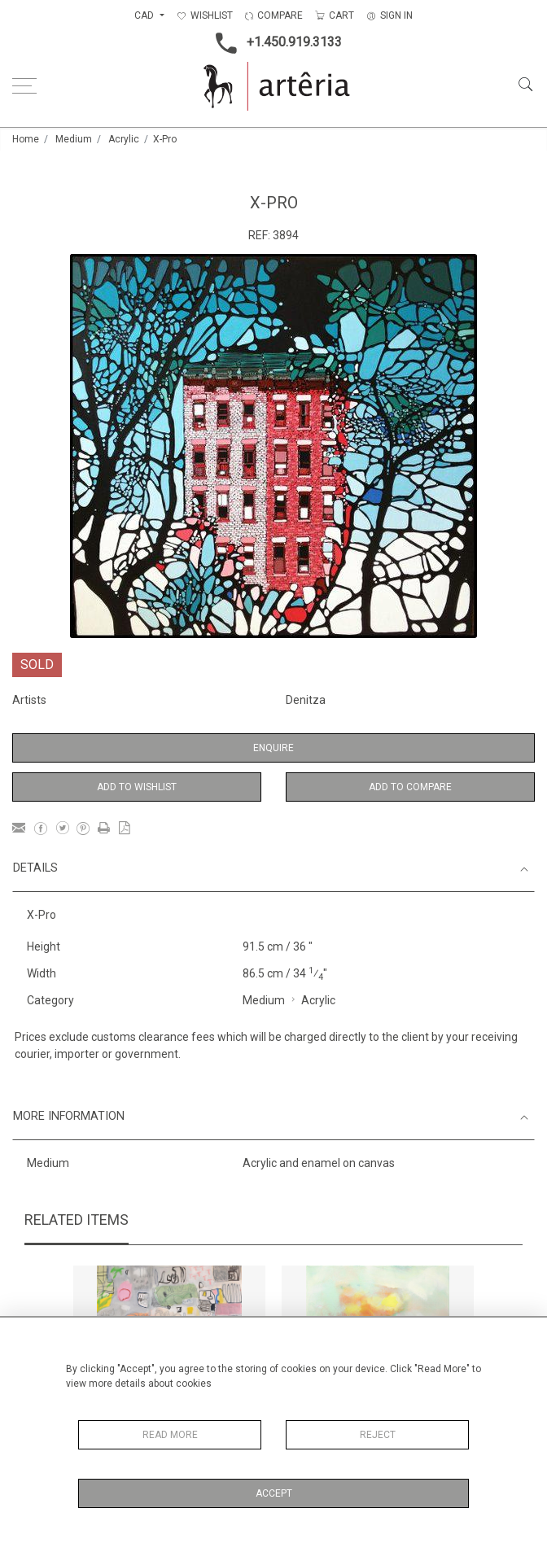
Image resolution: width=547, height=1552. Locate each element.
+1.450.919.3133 (274, 43)
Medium (73, 139)
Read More (170, 1435)
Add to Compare (410, 787)
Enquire (273, 748)
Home (25, 139)
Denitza (306, 699)
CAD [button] (145, 15)
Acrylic (123, 139)
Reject (378, 1435)
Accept (274, 1493)
